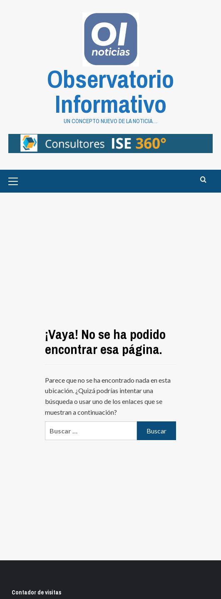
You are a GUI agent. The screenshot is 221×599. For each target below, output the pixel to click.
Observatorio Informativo (110, 91)
